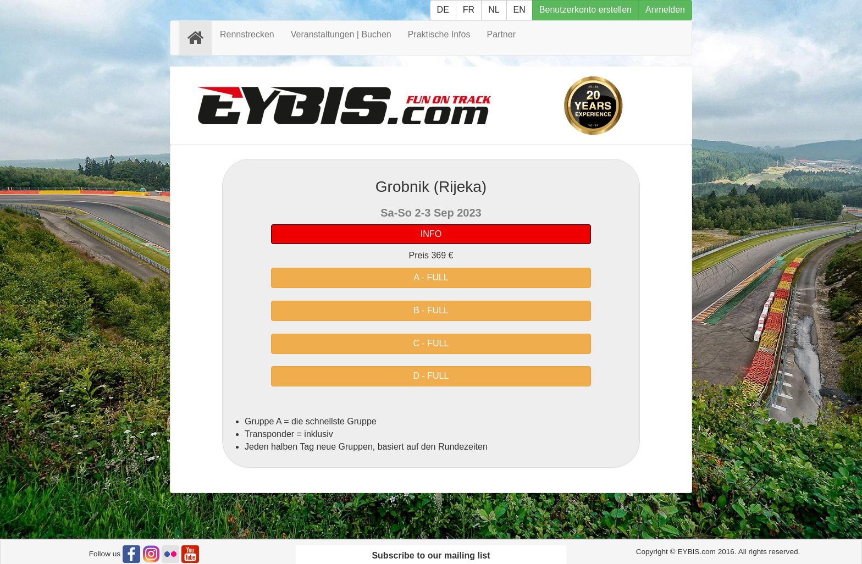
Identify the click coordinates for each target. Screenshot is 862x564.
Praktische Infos (439, 34)
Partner (501, 34)
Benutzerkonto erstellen (585, 9)
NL (493, 9)
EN (519, 9)
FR (468, 9)
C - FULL (431, 343)
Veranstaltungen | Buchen (341, 34)
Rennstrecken (247, 34)
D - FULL (431, 375)
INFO (431, 234)
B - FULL (431, 310)
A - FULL (430, 277)
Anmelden (665, 9)
